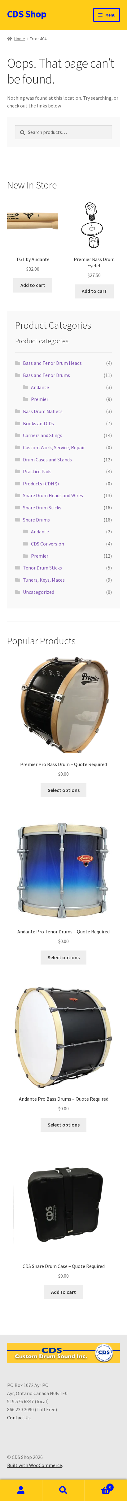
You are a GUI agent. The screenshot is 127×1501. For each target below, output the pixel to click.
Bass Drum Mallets (43, 411)
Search (63, 1490)
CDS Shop (26, 14)
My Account (21, 1490)
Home (19, 38)
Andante (40, 387)
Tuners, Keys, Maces (44, 580)
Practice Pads (37, 471)
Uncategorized (38, 592)
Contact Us (19, 1417)
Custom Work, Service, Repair (54, 447)
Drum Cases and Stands (47, 459)
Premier (39, 399)
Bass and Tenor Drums (46, 375)
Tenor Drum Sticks (42, 568)
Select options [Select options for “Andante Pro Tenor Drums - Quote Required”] (64, 957)
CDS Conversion (47, 544)
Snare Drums (36, 520)
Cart (99, 1485)
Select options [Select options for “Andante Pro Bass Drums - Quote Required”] (64, 1125)
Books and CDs (38, 423)
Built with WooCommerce (34, 1465)
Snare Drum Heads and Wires (53, 495)
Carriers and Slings (42, 435)
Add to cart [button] (32, 285)
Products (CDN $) (41, 483)
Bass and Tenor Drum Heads (52, 363)
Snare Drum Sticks (42, 507)
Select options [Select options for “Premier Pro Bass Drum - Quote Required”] (64, 790)
